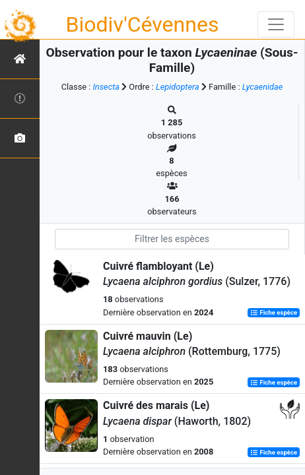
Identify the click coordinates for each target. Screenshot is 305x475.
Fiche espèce (273, 313)
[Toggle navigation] (275, 24)
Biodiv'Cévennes (142, 24)
